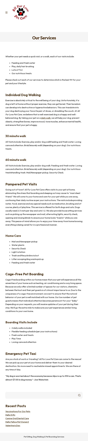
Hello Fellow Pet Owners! (17, 422)
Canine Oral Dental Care (17, 418)
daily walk (46, 118)
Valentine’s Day (12, 425)
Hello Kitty (10, 415)
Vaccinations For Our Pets (17, 411)
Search (79, 395)
